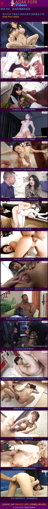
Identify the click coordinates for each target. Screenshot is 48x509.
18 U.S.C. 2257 (22, 504)
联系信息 (6, 504)
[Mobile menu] (2, 3)
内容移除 (33, 504)
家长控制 (42, 504)
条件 (13, 504)
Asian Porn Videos (10, 17)
